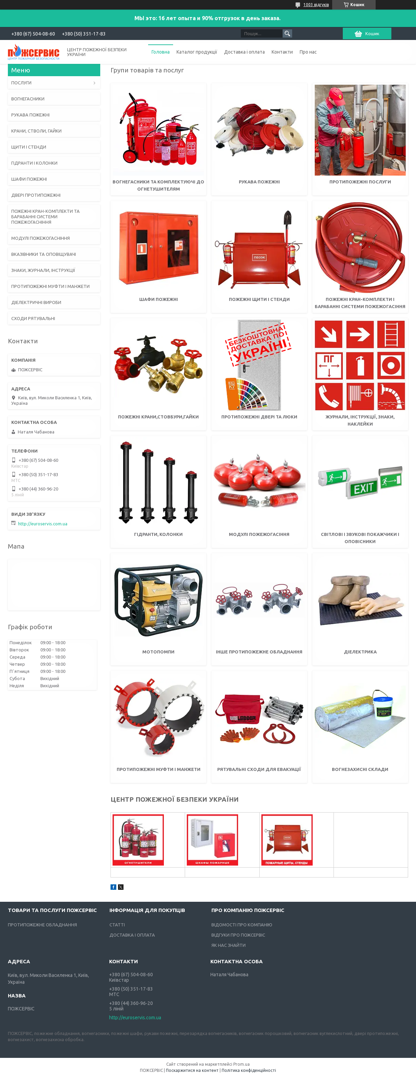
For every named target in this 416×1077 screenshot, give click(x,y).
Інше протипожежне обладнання (259, 651)
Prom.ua (241, 1064)
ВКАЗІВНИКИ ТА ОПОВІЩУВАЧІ (43, 254)
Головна (161, 52)
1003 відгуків (316, 4)
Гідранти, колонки (158, 534)
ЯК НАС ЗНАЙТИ (228, 945)
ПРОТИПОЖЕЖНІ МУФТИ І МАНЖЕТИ (50, 286)
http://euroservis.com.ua (42, 523)
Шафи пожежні (158, 299)
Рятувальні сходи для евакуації (259, 769)
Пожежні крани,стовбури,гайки (158, 416)
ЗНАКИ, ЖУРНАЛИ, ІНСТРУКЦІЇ (43, 270)
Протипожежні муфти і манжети (158, 769)
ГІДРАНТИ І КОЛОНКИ (34, 163)
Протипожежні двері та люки (259, 416)
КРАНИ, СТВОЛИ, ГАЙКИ (36, 130)
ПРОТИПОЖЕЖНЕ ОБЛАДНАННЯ (42, 924)
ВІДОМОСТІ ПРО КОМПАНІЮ (241, 924)
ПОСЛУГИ (21, 82)
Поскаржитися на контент (192, 1070)
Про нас (308, 52)
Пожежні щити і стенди (259, 299)
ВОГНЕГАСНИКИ (27, 98)
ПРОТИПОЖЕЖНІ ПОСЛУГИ (360, 181)
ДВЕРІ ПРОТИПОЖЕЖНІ (36, 195)
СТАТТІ (117, 924)
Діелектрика (360, 651)
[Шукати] (287, 33)
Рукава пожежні (259, 181)
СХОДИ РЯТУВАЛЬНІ (33, 318)
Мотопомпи (158, 651)
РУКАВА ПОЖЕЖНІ (30, 114)
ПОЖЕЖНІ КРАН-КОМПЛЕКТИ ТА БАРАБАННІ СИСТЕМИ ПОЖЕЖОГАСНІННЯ (45, 216)
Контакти (282, 52)
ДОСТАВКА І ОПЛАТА (132, 935)
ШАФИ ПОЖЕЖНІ (29, 179)
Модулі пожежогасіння (259, 534)
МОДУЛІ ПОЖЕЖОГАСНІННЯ (40, 238)
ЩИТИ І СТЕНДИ (28, 146)
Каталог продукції (197, 52)
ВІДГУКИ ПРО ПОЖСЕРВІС (238, 935)
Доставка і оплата (244, 52)
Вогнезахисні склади (360, 769)
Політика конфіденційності (249, 1070)
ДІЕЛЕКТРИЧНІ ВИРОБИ (36, 302)
